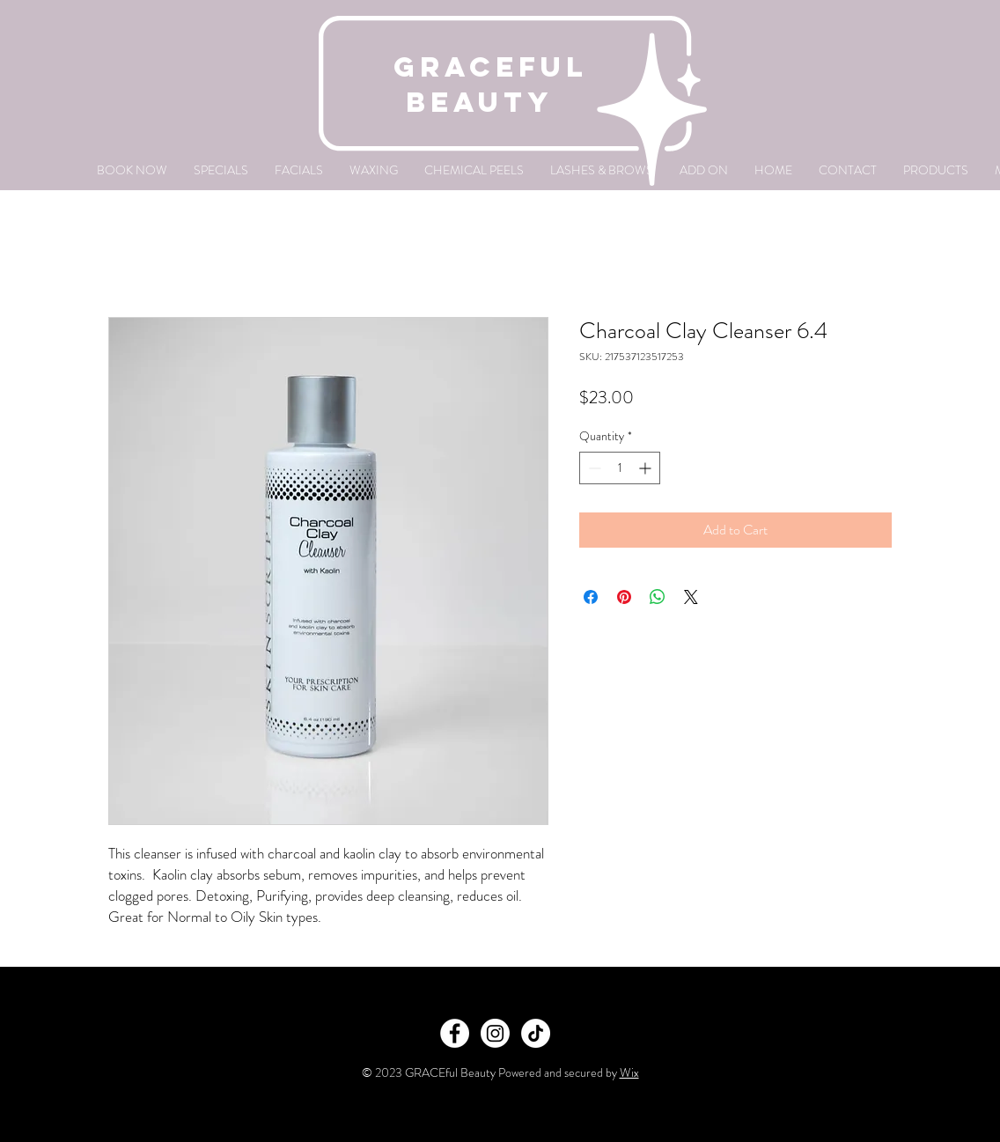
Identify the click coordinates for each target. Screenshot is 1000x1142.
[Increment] (647, 468)
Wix (629, 1072)
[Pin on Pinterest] (624, 597)
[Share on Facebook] (590, 597)
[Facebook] (454, 1033)
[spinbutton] (620, 468)
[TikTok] (535, 1033)
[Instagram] (495, 1033)
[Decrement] (593, 468)
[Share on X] (691, 597)
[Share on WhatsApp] (657, 597)
